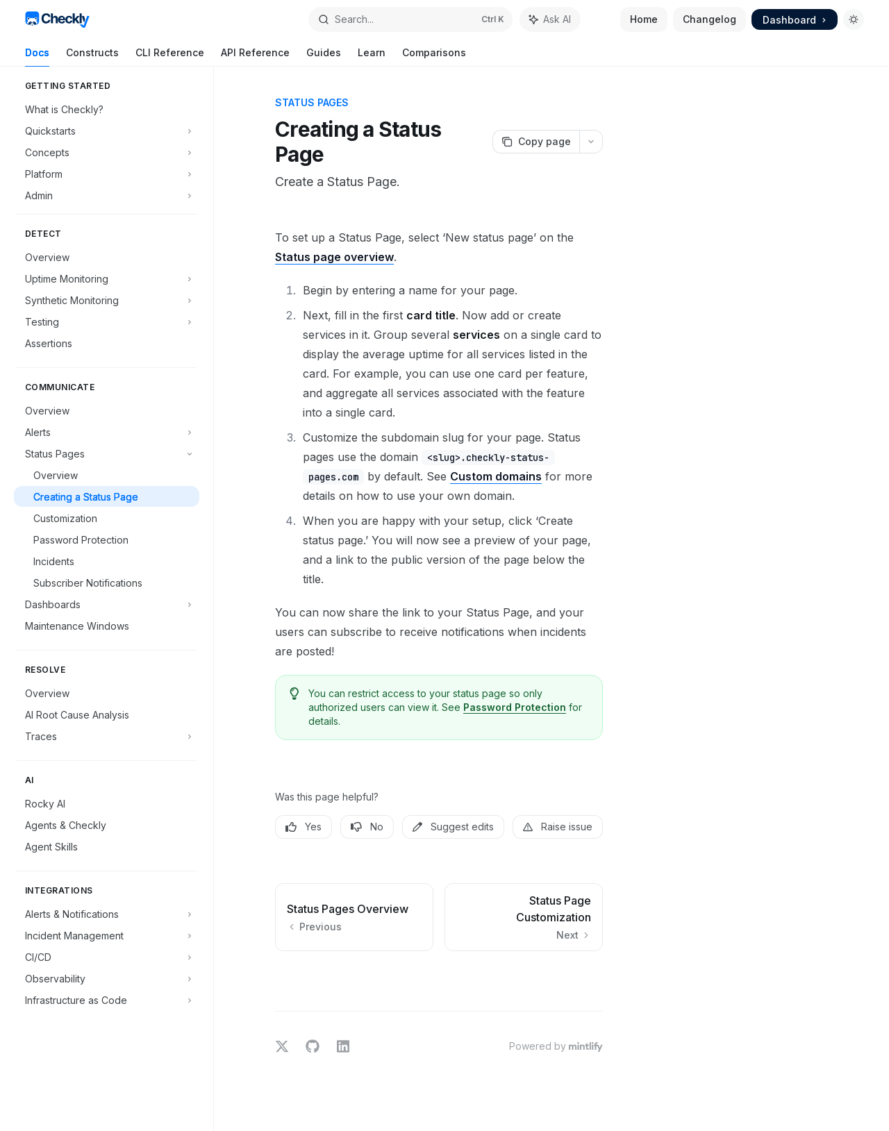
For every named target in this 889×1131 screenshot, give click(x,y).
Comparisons (434, 57)
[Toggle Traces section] (106, 736)
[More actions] (591, 141)
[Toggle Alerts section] (106, 431)
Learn (371, 57)
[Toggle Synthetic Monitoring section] (106, 300)
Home (644, 19)
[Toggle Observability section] (106, 978)
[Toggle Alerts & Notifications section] (106, 913)
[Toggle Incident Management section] (106, 935)
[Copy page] (535, 141)
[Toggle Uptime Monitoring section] (106, 278)
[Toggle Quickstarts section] (106, 130)
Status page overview (334, 257)
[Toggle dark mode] (853, 19)
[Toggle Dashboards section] (106, 604)
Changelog (709, 19)
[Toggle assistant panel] (550, 19)
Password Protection (514, 707)
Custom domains (496, 476)
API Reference (255, 57)
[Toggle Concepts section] (106, 152)
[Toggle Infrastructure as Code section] (106, 999)
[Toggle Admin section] (106, 195)
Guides (323, 57)
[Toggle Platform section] (106, 173)
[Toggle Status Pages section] (106, 453)
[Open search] (410, 19)
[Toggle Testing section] (106, 321)
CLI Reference (169, 57)
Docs (37, 57)
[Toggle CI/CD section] (106, 956)
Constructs (92, 57)
